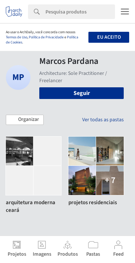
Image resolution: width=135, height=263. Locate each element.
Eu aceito (109, 37)
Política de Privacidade (46, 37)
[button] (25, 120)
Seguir (82, 93)
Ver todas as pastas (103, 119)
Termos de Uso (16, 37)
